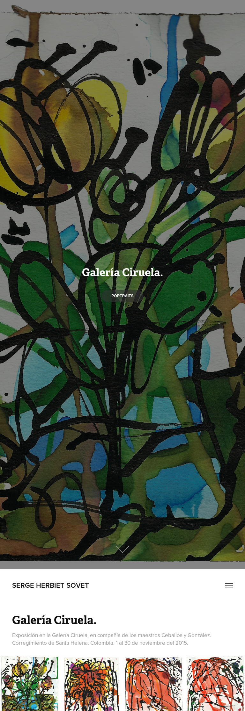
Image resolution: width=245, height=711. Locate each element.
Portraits (122, 296)
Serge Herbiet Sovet (50, 585)
